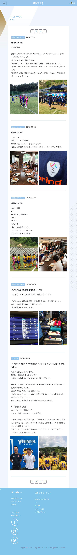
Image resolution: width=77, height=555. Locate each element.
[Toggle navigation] (4, 3)
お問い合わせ (40, 512)
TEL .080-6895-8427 (15, 514)
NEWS (37, 506)
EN (71, 3)
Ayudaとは (39, 509)
